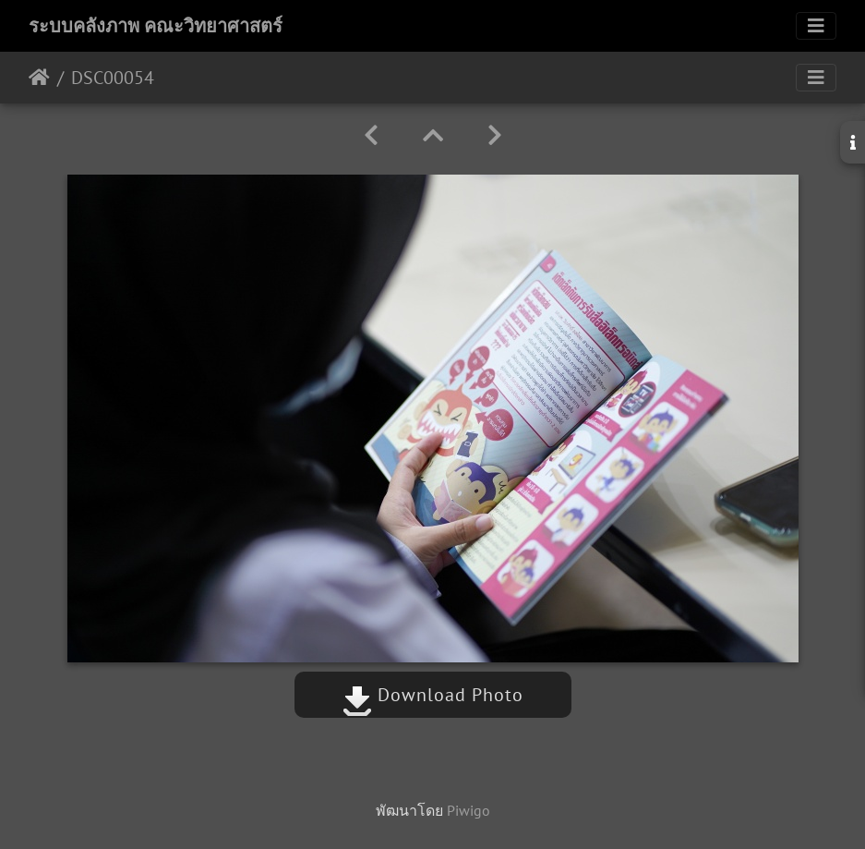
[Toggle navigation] (816, 26)
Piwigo (468, 810)
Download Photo (432, 695)
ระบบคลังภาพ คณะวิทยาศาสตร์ (155, 26)
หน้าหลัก (39, 77)
